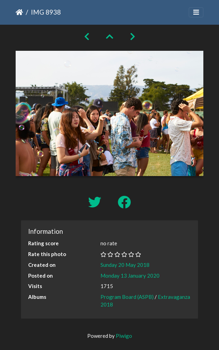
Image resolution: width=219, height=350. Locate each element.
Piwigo (124, 336)
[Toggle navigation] (196, 12)
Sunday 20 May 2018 (124, 265)
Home (19, 12)
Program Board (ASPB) (127, 297)
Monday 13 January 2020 (130, 275)
